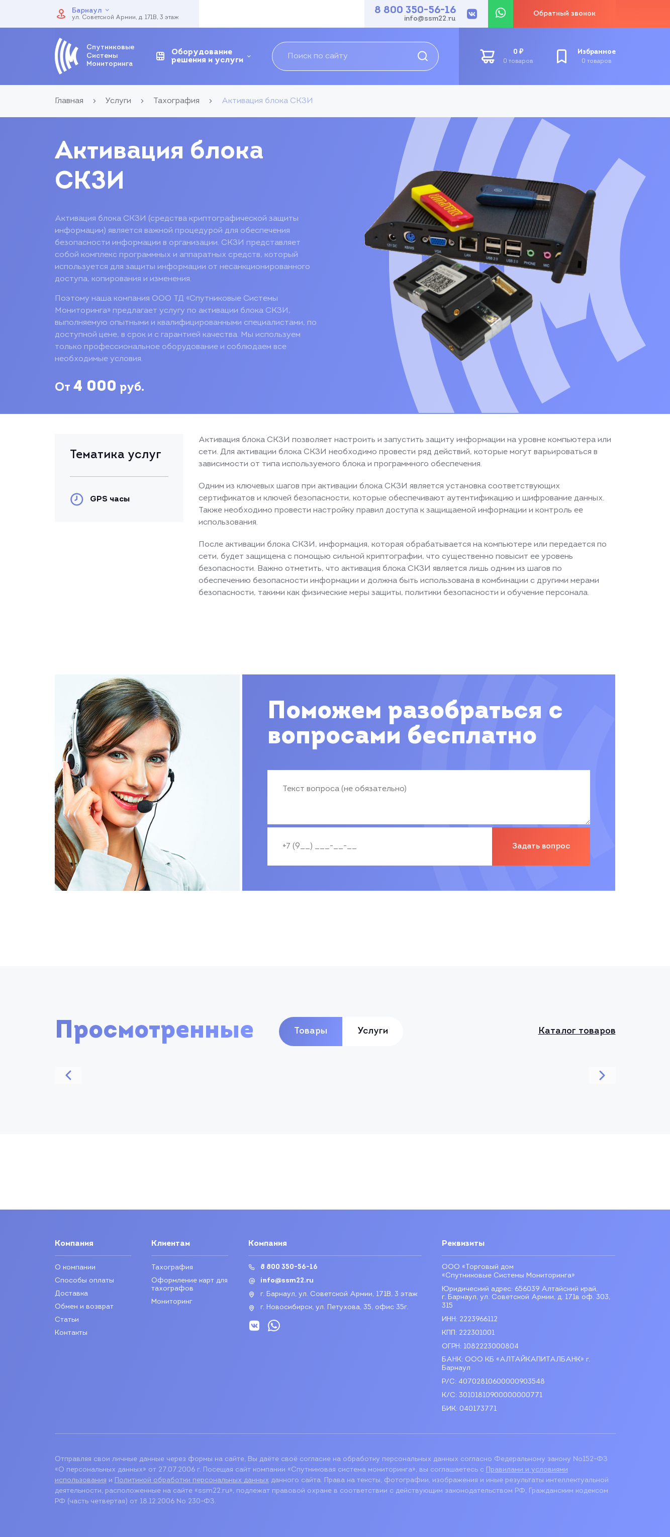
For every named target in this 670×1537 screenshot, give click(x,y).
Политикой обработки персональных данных (192, 1480)
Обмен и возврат (84, 1307)
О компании (75, 1267)
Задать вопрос (541, 846)
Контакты (71, 1333)
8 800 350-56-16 (415, 11)
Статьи (67, 1320)
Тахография (172, 1267)
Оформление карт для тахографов (189, 1285)
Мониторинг (172, 1302)
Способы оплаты (84, 1281)
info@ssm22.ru (430, 19)
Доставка (71, 1294)
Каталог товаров (577, 1031)
